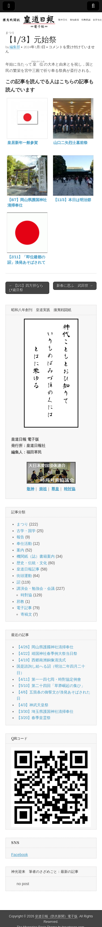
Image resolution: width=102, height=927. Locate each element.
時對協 (26, 595)
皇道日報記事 (28, 569)
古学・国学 (26, 531)
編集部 (15, 47)
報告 (20, 537)
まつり (9, 32)
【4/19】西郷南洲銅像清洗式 (41, 660)
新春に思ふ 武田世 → (75, 286)
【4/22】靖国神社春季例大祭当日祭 (47, 653)
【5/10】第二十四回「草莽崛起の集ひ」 (51, 685)
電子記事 (24, 608)
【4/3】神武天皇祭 (32, 705)
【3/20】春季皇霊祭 (34, 718)
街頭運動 (24, 575)
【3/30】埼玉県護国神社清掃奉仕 (45, 711)
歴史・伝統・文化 (32, 563)
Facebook (19, 854)
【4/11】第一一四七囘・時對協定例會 (49, 679)
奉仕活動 (24, 543)
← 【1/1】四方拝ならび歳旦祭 (26, 288)
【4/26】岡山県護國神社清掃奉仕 (45, 647)
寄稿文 (26, 614)
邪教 (20, 601)
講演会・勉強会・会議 (36, 588)
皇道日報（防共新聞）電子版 (56, 916)
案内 (20, 550)
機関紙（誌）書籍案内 (36, 556)
